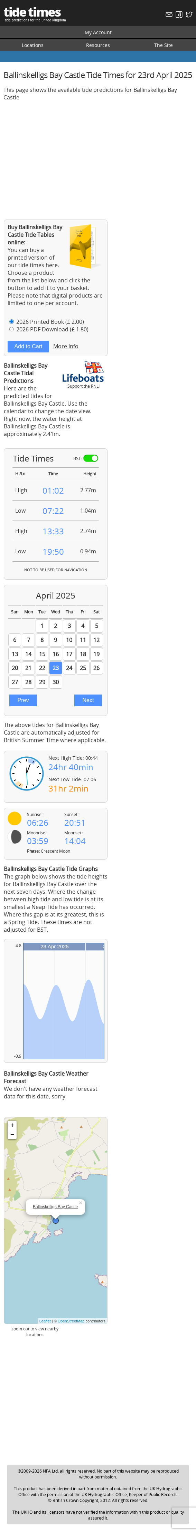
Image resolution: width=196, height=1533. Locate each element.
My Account (98, 32)
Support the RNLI (83, 383)
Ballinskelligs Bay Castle (55, 1206)
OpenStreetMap (71, 1321)
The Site (163, 45)
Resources (98, 45)
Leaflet (45, 1321)
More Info (65, 346)
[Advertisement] (98, 155)
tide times (31, 11)
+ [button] (12, 1125)
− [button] (12, 1135)
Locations (33, 45)
